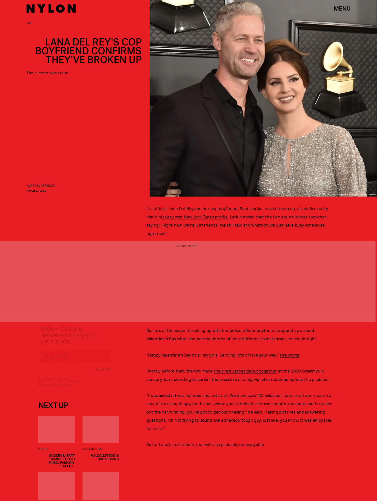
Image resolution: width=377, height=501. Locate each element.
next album (183, 444)
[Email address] (75, 360)
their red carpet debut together (245, 370)
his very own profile (193, 216)
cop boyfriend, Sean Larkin (236, 208)
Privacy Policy (63, 387)
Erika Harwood (43, 186)
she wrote (289, 354)
